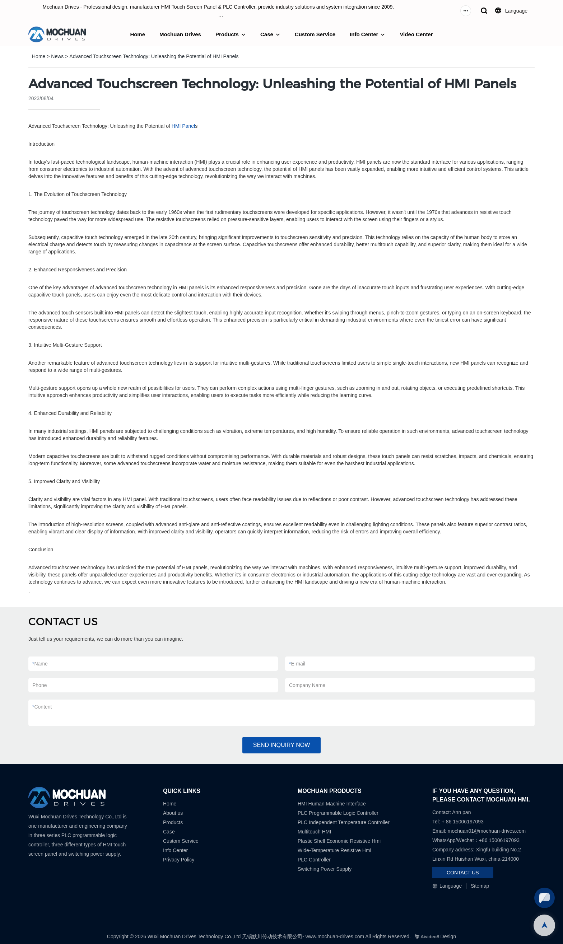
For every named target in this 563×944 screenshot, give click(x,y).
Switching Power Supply (325, 869)
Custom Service (315, 34)
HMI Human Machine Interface (332, 804)
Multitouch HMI (314, 832)
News (57, 56)
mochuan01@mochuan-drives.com (487, 831)
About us (173, 813)
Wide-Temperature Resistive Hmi (335, 850)
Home (137, 34)
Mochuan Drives (180, 34)
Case (266, 34)
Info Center (364, 34)
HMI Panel (183, 126)
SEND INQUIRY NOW (281, 745)
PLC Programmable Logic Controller (338, 813)
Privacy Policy (178, 860)
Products (227, 34)
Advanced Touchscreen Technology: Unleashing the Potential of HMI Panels (153, 56)
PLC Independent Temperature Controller (344, 822)
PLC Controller (314, 860)
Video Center (416, 34)
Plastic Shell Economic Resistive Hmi (339, 841)
